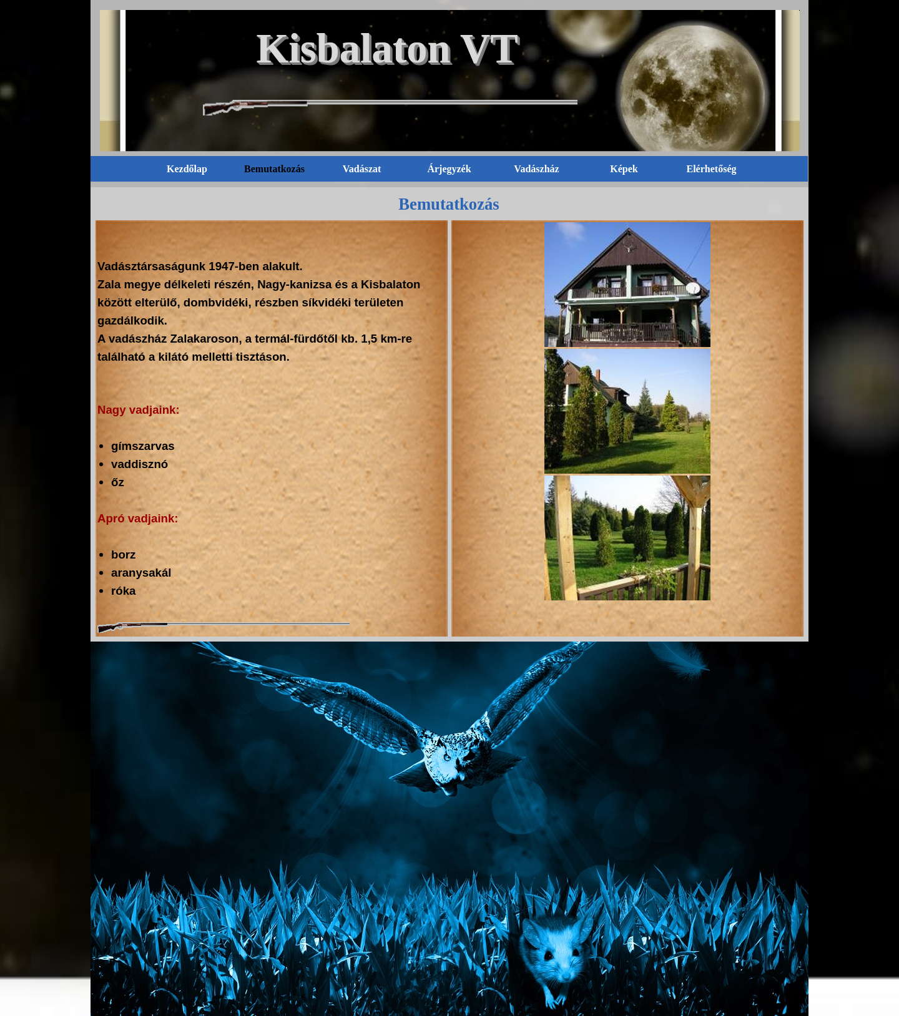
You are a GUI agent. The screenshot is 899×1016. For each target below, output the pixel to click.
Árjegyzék (449, 169)
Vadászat (362, 169)
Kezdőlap (187, 169)
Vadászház (536, 169)
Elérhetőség (712, 169)
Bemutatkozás (274, 169)
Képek (623, 169)
